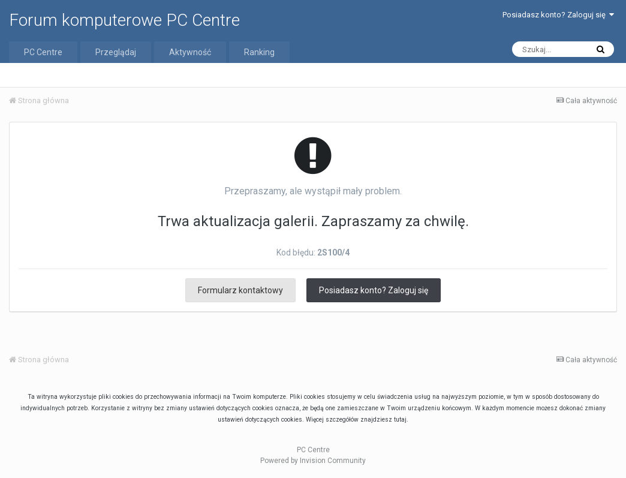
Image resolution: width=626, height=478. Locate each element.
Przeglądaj (115, 52)
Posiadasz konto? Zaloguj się (558, 14)
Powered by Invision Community (313, 460)
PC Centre (43, 52)
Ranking (259, 52)
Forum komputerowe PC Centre (124, 20)
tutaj (400, 419)
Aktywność (190, 52)
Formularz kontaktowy (240, 290)
